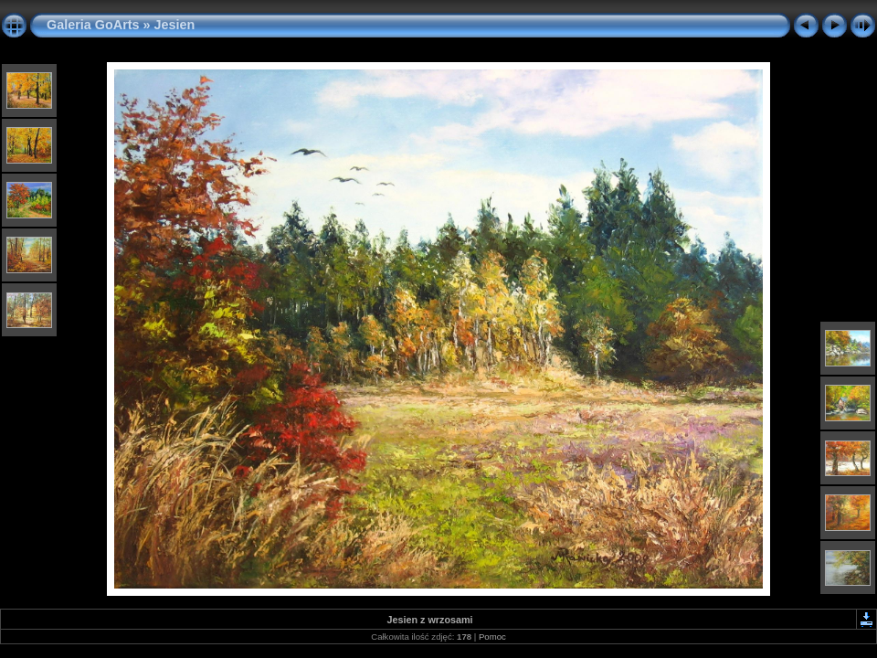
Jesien (174, 24)
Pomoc (492, 636)
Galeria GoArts (93, 24)
